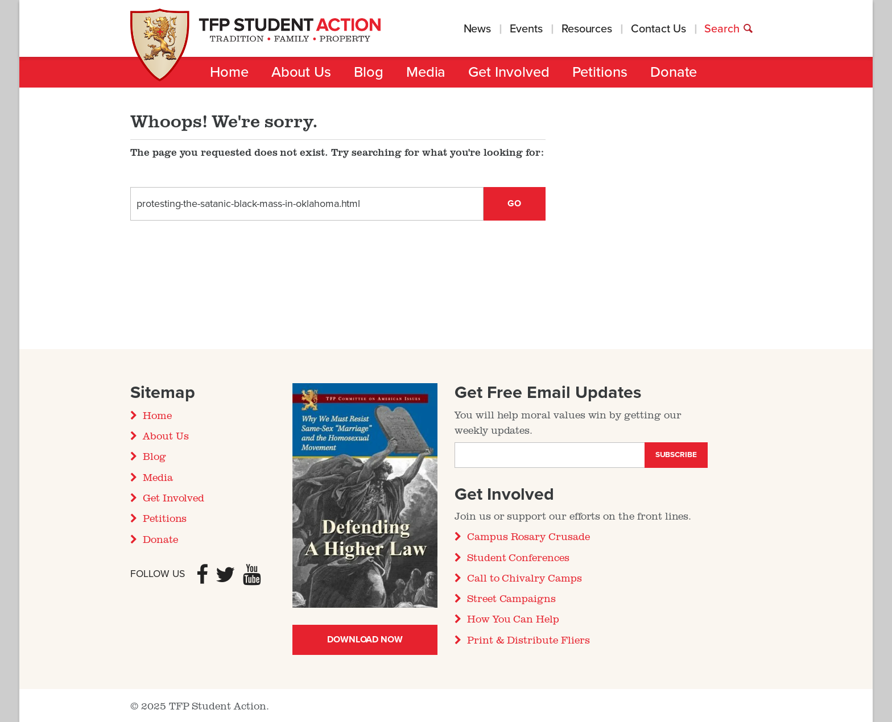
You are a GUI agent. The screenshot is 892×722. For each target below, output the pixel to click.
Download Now (365, 639)
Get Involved (508, 72)
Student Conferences (518, 557)
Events (526, 29)
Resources (586, 29)
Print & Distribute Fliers (528, 639)
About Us (301, 72)
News (478, 29)
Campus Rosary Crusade (528, 536)
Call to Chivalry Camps (524, 577)
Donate (673, 72)
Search (729, 29)
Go (514, 203)
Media (426, 72)
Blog (368, 72)
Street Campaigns (511, 598)
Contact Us (658, 29)
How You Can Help (513, 618)
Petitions (599, 72)
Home (229, 72)
